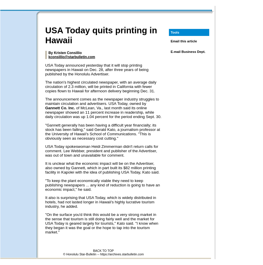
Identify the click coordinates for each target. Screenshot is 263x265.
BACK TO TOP (103, 250)
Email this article (184, 41)
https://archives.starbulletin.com (122, 254)
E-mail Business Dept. (188, 51)
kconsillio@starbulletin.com (72, 57)
